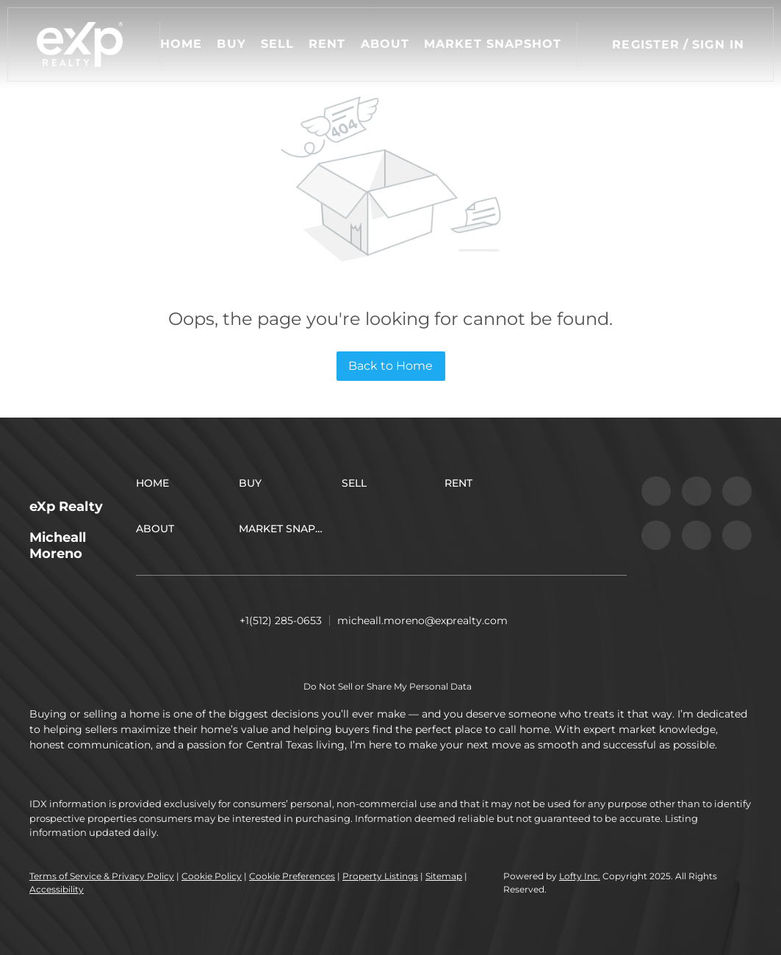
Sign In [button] (718, 44)
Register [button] (646, 44)
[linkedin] (696, 491)
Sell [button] (277, 44)
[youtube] (696, 535)
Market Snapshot (493, 44)
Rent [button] (327, 44)
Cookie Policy (211, 875)
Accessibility (56, 889)
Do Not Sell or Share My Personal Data (387, 686)
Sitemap (443, 875)
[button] (80, 44)
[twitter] (737, 491)
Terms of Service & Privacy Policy (101, 875)
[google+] (737, 535)
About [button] (385, 44)
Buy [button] (231, 44)
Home (181, 44)
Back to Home (390, 366)
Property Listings (380, 875)
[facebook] (656, 491)
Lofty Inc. (579, 875)
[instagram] (656, 535)
